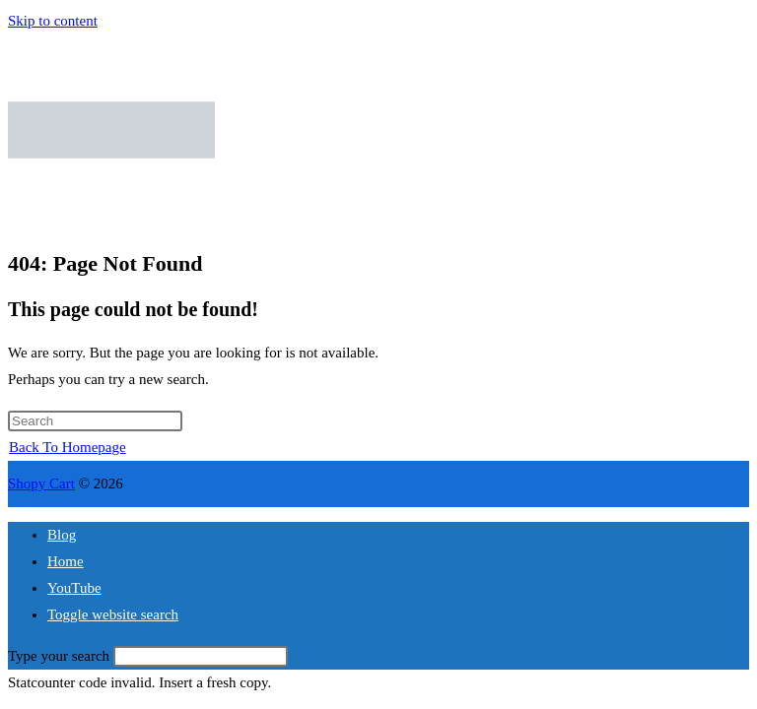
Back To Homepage (67, 447)
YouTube (74, 588)
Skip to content (53, 21)
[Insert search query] (95, 421)
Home (65, 561)
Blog (61, 535)
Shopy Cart (41, 483)
